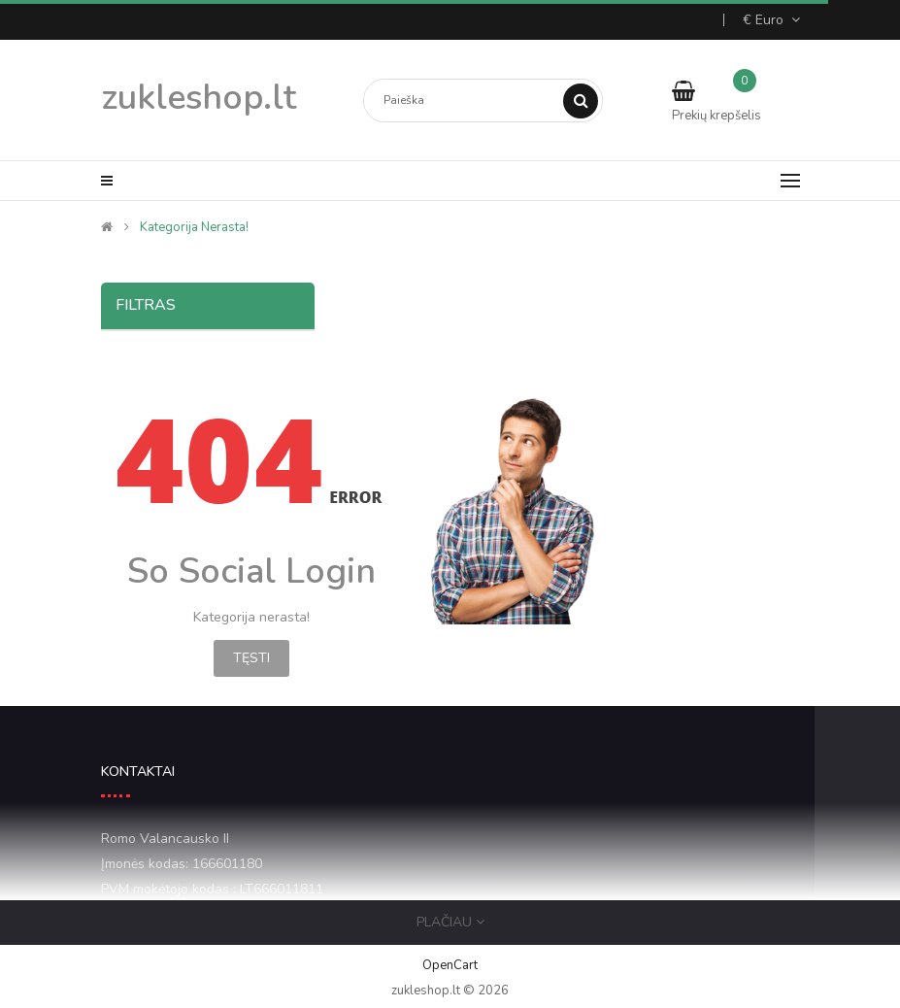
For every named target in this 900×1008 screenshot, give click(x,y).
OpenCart (450, 965)
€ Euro (771, 20)
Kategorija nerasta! (194, 227)
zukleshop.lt (198, 97)
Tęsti (251, 658)
